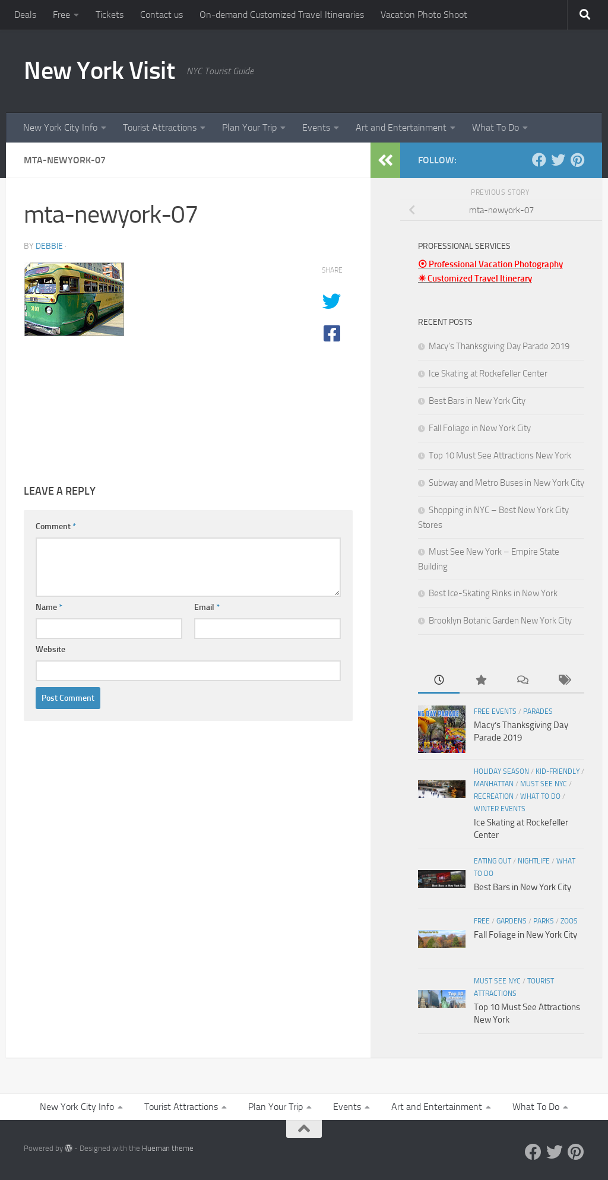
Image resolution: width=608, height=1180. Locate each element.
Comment (56, 526)
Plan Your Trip (249, 127)
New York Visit (99, 71)
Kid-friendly (558, 771)
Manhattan (494, 784)
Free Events (495, 711)
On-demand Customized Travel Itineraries (282, 14)
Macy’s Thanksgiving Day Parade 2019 (499, 346)
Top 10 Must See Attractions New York (500, 455)
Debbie (49, 246)
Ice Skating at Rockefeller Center (488, 373)
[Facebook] (539, 160)
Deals (25, 14)
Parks (543, 921)
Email (207, 607)
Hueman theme (168, 1148)
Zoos (569, 921)
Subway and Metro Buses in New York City (506, 482)
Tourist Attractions (160, 127)
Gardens (511, 921)
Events (316, 127)
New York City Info (60, 127)
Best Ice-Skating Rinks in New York (493, 593)
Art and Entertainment (401, 127)
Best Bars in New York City (477, 401)
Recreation (494, 796)
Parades (538, 711)
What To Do (495, 127)
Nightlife (534, 861)
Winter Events (499, 809)
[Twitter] (558, 160)
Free (61, 14)
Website (50, 649)
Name (49, 607)
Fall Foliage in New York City (480, 428)
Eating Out (492, 861)
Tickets (110, 14)
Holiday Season (501, 771)
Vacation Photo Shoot (424, 14)
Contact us (161, 14)
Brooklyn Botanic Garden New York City (500, 620)
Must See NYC (543, 784)
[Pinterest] (577, 160)
